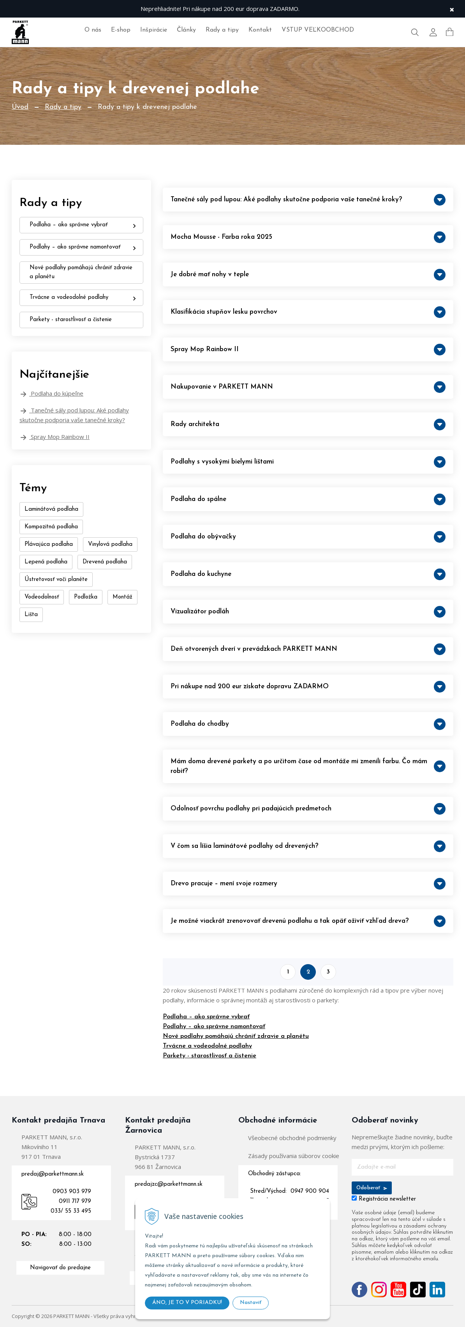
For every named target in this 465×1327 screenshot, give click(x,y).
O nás (93, 30)
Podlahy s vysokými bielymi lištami (308, 462)
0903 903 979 (72, 1192)
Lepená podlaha (46, 562)
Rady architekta (308, 424)
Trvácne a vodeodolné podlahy (207, 1046)
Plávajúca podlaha (49, 544)
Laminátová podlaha (51, 509)
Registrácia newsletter (387, 1199)
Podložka (85, 597)
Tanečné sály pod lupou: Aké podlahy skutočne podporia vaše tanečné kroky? (74, 415)
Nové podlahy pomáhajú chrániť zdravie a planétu (236, 1036)
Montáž (122, 597)
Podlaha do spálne (308, 499)
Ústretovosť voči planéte (56, 580)
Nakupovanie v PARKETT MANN (308, 387)
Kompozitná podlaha (51, 527)
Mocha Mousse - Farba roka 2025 (308, 237)
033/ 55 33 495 (71, 1211)
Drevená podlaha (105, 562)
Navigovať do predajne (60, 1268)
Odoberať (371, 1187)
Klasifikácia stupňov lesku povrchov (308, 312)
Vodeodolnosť (42, 597)
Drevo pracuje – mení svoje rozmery (308, 884)
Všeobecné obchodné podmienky (292, 1138)
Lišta (31, 615)
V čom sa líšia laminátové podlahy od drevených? (308, 846)
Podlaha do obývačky (308, 537)
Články (186, 30)
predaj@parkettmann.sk (52, 1174)
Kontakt (260, 30)
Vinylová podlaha (110, 544)
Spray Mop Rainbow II (54, 437)
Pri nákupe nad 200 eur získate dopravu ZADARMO (308, 687)
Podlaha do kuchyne (308, 574)
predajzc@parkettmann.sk (169, 1184)
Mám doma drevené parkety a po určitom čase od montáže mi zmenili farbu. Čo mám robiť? (308, 766)
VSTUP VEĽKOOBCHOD (318, 30)
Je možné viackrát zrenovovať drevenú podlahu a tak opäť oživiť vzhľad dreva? (308, 921)
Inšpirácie (153, 30)
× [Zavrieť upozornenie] (452, 9)
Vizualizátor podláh (308, 612)
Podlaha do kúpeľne (51, 393)
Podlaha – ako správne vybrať (206, 1017)
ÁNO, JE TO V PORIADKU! (187, 1303)
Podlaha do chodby (308, 724)
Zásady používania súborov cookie (293, 1156)
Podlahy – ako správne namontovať (214, 1026)
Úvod (20, 107)
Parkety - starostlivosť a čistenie (209, 1056)
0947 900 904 (310, 1191)
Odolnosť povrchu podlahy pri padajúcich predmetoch (308, 809)
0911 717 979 (75, 1201)
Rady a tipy (222, 30)
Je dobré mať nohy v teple (308, 275)
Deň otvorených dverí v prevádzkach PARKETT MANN (308, 649)
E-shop (120, 30)
